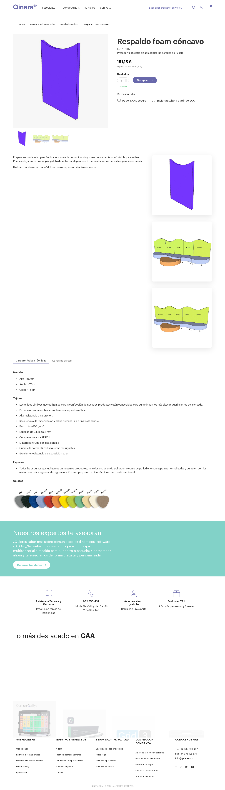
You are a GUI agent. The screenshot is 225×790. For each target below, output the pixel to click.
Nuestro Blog (22, 766)
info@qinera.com (184, 758)
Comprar (143, 80)
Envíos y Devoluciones (146, 770)
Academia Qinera (64, 766)
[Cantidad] (123, 80)
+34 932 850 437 (188, 748)
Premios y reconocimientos (30, 760)
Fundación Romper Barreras (69, 760)
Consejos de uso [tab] (62, 360)
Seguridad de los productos (109, 748)
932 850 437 (91, 601)
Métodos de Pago (144, 764)
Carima (59, 772)
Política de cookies (105, 766)
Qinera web (22, 772)
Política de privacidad (106, 760)
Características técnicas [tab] (31, 360)
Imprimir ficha (126, 93)
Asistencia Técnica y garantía (149, 752)
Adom (59, 748)
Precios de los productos (147, 758)
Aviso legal (101, 754)
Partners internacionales (28, 754)
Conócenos (22, 748)
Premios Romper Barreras (68, 754)
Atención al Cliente (144, 776)
